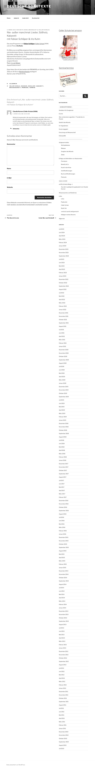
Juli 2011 (61, 708)
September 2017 (64, 473)
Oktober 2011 (63, 698)
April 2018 (62, 450)
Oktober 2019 (63, 393)
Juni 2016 (61, 520)
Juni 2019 (61, 403)
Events (61, 113)
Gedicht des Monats (64, 122)
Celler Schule (39, 44)
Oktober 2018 (63, 430)
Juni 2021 (61, 333)
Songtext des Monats (67, 151)
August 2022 (62, 289)
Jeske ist (16, 18)
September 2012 (64, 661)
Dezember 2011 (63, 691)
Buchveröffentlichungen (68, 174)
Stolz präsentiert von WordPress (15, 765)
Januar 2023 (62, 276)
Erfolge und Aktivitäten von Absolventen (70, 158)
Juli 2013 (61, 628)
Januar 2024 (62, 246)
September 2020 (64, 360)
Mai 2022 (61, 296)
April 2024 (62, 236)
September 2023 (64, 256)
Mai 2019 (61, 406)
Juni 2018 (61, 443)
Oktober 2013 (63, 618)
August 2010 (62, 745)
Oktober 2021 (63, 319)
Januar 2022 (62, 309)
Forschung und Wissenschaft (67, 132)
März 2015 (62, 561)
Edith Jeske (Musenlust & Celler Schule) (34, 29)
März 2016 (62, 527)
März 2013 (62, 641)
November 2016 (63, 504)
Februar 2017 (63, 497)
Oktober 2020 (63, 356)
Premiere (25, 87)
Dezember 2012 (63, 651)
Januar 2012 (62, 688)
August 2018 (62, 437)
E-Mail (9, 178)
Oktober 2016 (63, 507)
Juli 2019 (61, 400)
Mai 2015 (61, 554)
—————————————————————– (70, 139)
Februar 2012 (63, 685)
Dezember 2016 (63, 500)
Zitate (62, 154)
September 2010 (64, 742)
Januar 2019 (62, 420)
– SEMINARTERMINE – (66, 107)
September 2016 (64, 510)
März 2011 (62, 721)
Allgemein (13, 83)
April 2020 (62, 376)
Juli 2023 (61, 259)
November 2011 (63, 695)
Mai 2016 (61, 524)
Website (10, 187)
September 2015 (64, 547)
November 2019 (63, 390)
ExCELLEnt (32, 86)
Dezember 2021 (63, 313)
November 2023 (64, 252)
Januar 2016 (62, 534)
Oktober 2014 (63, 577)
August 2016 (62, 514)
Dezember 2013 (63, 611)
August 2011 (62, 705)
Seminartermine (66, 68)
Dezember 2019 (63, 386)
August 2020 (63, 363)
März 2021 (62, 339)
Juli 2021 (61, 329)
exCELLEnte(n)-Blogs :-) (66, 184)
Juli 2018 (61, 440)
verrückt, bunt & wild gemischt (70, 211)
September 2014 (64, 581)
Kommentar (11, 144)
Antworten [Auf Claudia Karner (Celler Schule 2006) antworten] (16, 128)
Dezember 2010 (63, 732)
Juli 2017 (61, 480)
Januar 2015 (62, 567)
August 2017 (62, 477)
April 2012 (62, 678)
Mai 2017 (61, 487)
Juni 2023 (62, 262)
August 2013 (62, 624)
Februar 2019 (63, 416)
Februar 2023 (63, 272)
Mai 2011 (61, 715)
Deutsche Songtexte (29, 6)
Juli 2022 (61, 293)
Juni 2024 (62, 232)
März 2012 (62, 681)
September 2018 (64, 433)
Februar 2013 (63, 644)
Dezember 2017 (63, 463)
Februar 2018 (63, 457)
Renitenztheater (24, 72)
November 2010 (64, 735)
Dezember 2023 (63, 249)
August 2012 (62, 664)
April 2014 (62, 597)
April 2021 (62, 336)
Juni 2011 (61, 711)
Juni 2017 (61, 484)
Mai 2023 (61, 266)
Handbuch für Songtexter (66, 110)
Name (9, 168)
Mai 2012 (61, 675)
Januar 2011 (62, 728)
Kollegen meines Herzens (68, 214)
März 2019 (62, 413)
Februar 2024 (63, 242)
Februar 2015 (63, 564)
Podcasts (63, 177)
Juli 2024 (61, 229)
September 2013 (64, 621)
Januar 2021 (62, 346)
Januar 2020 (62, 383)
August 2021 (62, 326)
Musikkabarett (15, 87)
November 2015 (63, 541)
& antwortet (35, 18)
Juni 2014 (61, 591)
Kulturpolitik (62, 136)
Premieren (64, 161)
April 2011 (62, 718)
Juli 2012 (61, 668)
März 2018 (62, 453)
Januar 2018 (62, 460)
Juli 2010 (61, 748)
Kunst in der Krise (66, 167)
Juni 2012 (61, 671)
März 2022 (62, 303)
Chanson (24, 86)
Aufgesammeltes (64, 142)
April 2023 (62, 269)
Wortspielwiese (65, 145)
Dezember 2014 (63, 571)
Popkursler (64, 202)
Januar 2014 (62, 608)
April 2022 (62, 299)
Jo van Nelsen (15, 63)
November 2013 (63, 614)
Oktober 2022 (63, 282)
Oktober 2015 (63, 544)
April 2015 (62, 557)
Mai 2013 (61, 634)
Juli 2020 (61, 366)
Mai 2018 (61, 447)
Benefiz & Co (65, 164)
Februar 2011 (62, 725)
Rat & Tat (64, 208)
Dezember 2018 (63, 423)
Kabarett (39, 86)
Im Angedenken (63, 125)
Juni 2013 (61, 631)
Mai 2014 (61, 594)
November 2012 (63, 654)
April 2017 (62, 490)
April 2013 (62, 638)
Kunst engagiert (63, 129)
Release (63, 148)
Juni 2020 (62, 370)
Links (60, 196)
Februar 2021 (63, 343)
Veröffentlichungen (66, 170)
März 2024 (62, 239)
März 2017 (62, 494)
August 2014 (62, 584)
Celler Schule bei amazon (70, 30)
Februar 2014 (63, 604)
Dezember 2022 (63, 279)
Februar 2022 (63, 306)
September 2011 (64, 701)
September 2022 (64, 286)
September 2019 (64, 396)
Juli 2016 (61, 517)
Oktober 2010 (63, 738)
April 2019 (62, 410)
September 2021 (64, 323)
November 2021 (63, 316)
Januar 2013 (62, 648)
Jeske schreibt (63, 181)
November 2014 (63, 574)
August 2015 (62, 551)
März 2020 (62, 380)
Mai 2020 (62, 373)
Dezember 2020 (63, 349)
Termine (32, 87)
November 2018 (63, 427)
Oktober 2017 (63, 470)
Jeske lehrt (25, 18)
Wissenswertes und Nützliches (68, 193)
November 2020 (64, 353)
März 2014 (62, 601)
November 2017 (63, 467)
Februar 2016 (63, 530)
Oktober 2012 (63, 658)
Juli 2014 (61, 587)
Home (8, 18)
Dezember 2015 (63, 537)
